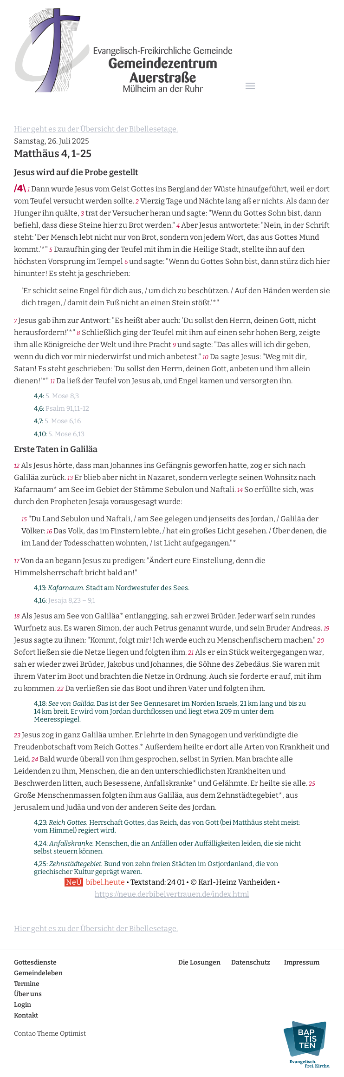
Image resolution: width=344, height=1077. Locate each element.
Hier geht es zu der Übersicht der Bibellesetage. (96, 129)
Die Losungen (199, 962)
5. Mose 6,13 (66, 434)
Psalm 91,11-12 (67, 409)
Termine (26, 984)
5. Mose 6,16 (63, 421)
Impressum (301, 962)
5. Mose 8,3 (62, 396)
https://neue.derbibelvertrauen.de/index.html (172, 894)
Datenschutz (250, 962)
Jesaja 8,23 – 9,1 (71, 600)
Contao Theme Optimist (50, 1034)
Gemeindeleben (38, 973)
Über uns (28, 994)
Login (22, 1005)
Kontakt (26, 1015)
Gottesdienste (35, 962)
